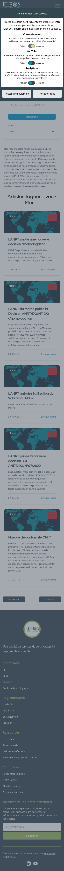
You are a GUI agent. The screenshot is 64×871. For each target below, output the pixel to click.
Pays (11, 126)
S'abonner (49, 54)
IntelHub (8, 704)
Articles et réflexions (14, 751)
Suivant (50, 599)
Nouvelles (8, 739)
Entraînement (10, 716)
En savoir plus (48, 269)
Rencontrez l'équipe (14, 773)
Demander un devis (14, 792)
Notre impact (10, 780)
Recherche (32, 117)
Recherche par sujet (19, 98)
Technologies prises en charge (20, 757)
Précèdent (13, 599)
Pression (7, 722)
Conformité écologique (16, 688)
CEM (5, 675)
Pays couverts (10, 745)
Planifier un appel (12, 786)
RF (4, 669)
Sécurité (7, 682)
